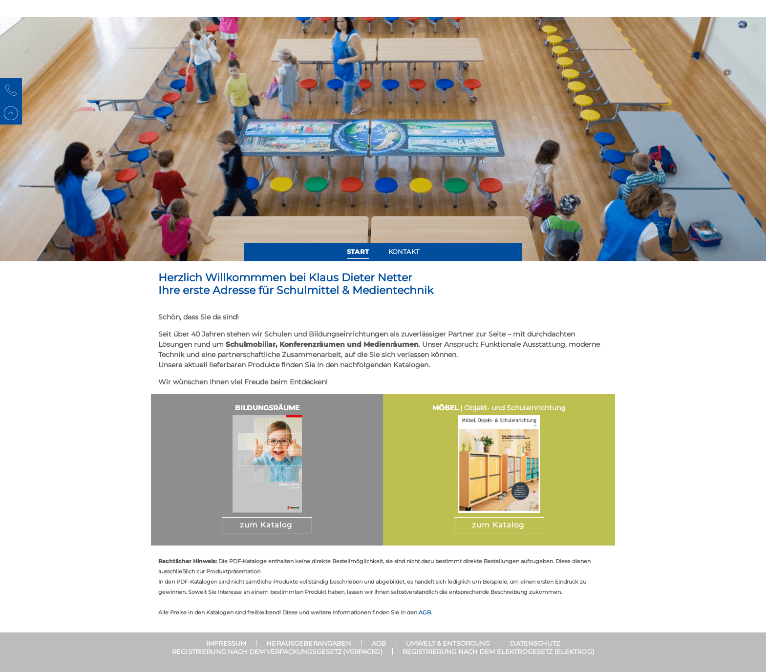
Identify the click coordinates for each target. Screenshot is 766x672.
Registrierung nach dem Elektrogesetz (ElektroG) (498, 651)
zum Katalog (266, 524)
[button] (30, 139)
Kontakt (403, 251)
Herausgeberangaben (308, 643)
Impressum (226, 643)
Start (358, 251)
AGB (425, 612)
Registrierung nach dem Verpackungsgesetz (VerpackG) (277, 651)
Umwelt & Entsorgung (448, 643)
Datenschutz (534, 643)
